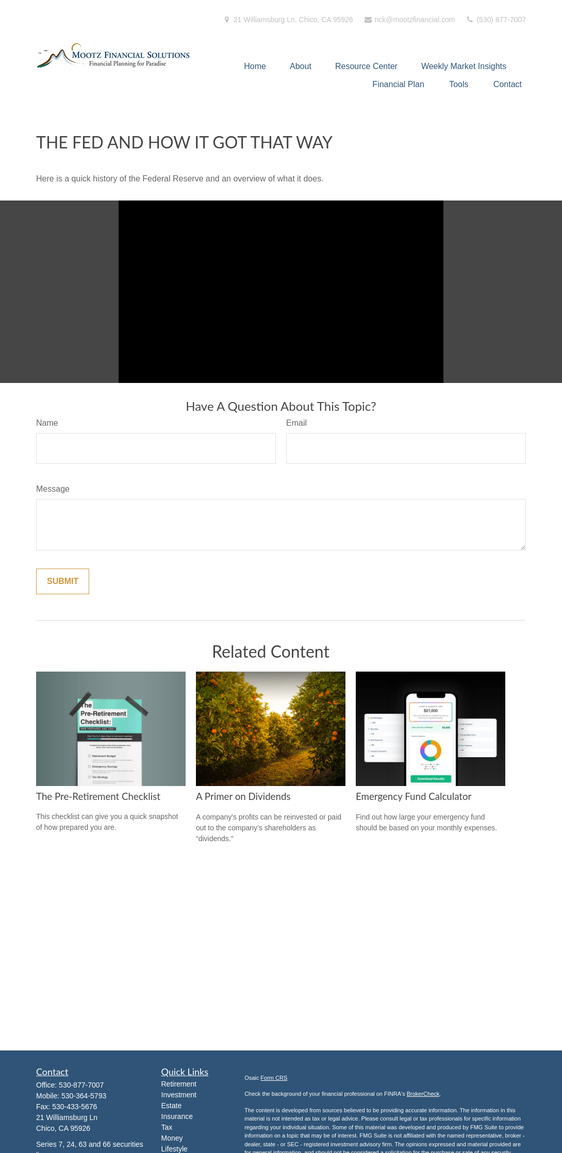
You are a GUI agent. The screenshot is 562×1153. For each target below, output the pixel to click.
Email (296, 423)
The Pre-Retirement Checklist (98, 796)
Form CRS (273, 1078)
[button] (255, 66)
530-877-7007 (81, 1085)
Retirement (178, 1084)
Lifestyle (174, 1149)
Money (172, 1138)
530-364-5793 (83, 1096)
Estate (171, 1105)
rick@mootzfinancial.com (409, 19)
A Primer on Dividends (243, 796)
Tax (167, 1127)
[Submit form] (62, 581)
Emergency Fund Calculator (413, 796)
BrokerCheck (423, 1094)
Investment (178, 1095)
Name (47, 423)
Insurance (177, 1116)
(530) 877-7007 (495, 19)
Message (53, 488)
